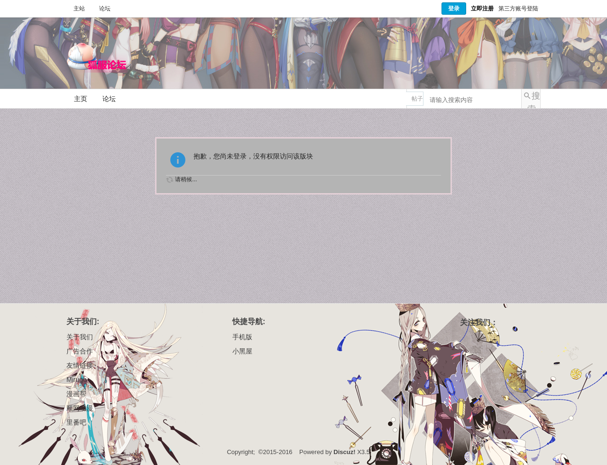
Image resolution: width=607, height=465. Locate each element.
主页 (80, 98)
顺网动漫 (79, 408)
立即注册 (482, 8)
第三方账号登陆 (518, 8)
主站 (79, 8)
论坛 (104, 8)
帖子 (417, 98)
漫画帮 (76, 394)
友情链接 (79, 365)
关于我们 (79, 337)
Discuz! (344, 452)
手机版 (242, 337)
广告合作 (79, 351)
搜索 (533, 99)
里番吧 (76, 422)
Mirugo (76, 379)
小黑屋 (242, 351)
